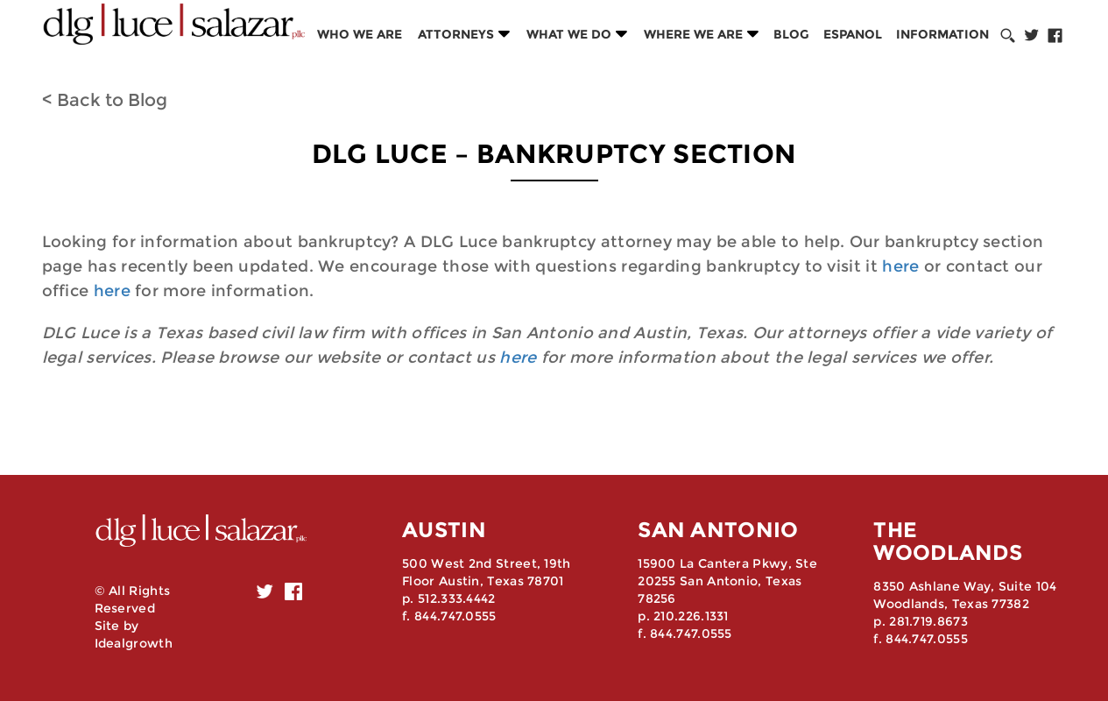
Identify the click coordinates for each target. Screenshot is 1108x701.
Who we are (359, 34)
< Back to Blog (104, 99)
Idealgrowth (134, 643)
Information (942, 34)
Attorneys (456, 34)
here (900, 266)
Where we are (693, 34)
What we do (568, 34)
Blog (791, 34)
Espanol (852, 34)
